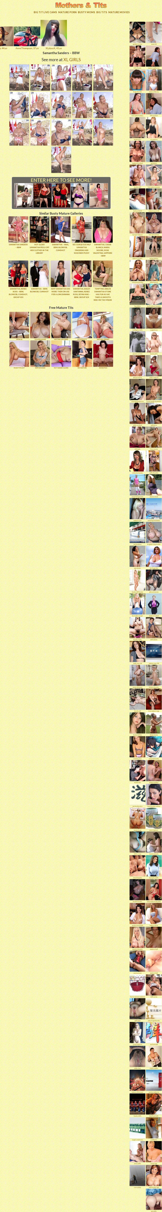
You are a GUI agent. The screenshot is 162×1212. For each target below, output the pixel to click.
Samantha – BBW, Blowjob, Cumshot (39, 288)
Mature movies (119, 10)
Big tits (101, 10)
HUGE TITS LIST (19, 353)
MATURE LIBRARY (103, 324)
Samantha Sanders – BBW (18, 244)
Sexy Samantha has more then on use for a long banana (60, 290)
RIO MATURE (82, 353)
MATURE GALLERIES (61, 324)
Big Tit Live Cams (45, 10)
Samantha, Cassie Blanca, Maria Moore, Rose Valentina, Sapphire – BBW (102, 248)
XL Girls (72, 58)
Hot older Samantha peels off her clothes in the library (39, 247)
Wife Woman (40, 353)
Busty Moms (86, 10)
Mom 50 (19, 324)
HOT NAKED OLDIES (61, 353)
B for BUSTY (82, 324)
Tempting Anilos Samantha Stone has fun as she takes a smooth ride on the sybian (103, 292)
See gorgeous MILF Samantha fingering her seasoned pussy (82, 246)
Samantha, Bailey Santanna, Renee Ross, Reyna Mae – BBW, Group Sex (81, 291)
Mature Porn (67, 10)
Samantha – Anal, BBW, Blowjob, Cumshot (60, 246)
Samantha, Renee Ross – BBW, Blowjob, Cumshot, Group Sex (18, 291)
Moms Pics (103, 353)
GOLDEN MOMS (40, 324)
